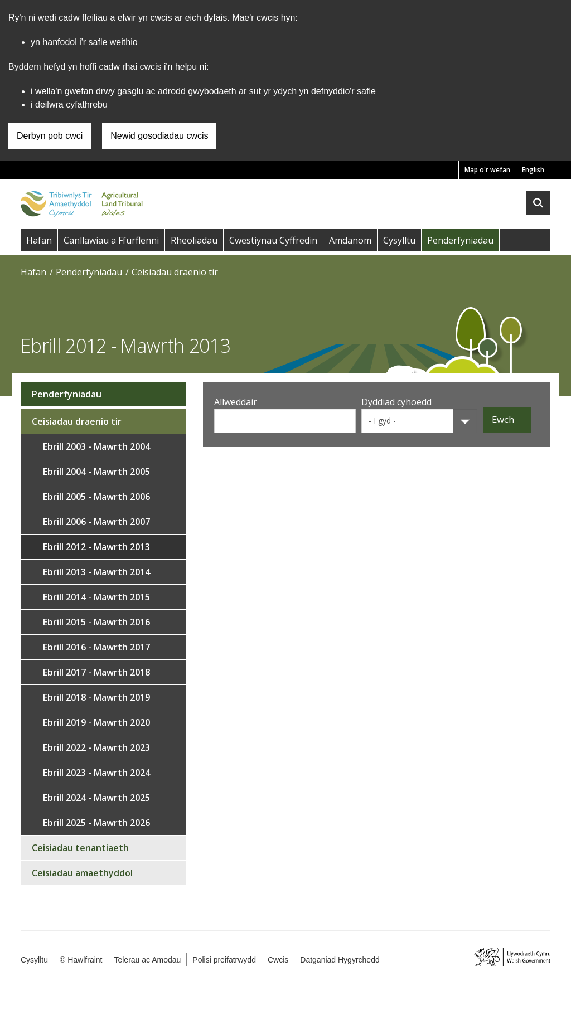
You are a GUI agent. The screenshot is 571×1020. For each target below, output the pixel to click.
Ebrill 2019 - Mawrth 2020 (96, 722)
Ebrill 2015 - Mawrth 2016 (96, 622)
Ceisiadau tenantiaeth (80, 848)
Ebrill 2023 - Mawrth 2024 (96, 772)
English (533, 169)
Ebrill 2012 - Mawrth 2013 (96, 547)
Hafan (39, 240)
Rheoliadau (194, 240)
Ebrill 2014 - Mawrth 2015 (96, 597)
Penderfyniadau (460, 240)
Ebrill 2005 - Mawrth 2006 (96, 496)
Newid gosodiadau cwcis (159, 135)
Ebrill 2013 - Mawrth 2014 (96, 572)
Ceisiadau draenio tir (175, 272)
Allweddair (235, 402)
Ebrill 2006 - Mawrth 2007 (96, 522)
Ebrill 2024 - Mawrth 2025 (96, 797)
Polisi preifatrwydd (224, 959)
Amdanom (350, 240)
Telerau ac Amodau (147, 959)
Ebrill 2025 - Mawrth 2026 (96, 823)
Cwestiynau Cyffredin (273, 240)
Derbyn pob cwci (50, 135)
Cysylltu (399, 240)
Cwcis (278, 959)
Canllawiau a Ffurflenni (111, 240)
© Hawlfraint (81, 959)
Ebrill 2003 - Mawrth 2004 (96, 446)
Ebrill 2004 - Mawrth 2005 (96, 471)
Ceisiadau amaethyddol (82, 873)
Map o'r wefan (487, 169)
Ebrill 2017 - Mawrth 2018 (96, 672)
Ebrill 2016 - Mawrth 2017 (96, 647)
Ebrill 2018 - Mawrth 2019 (96, 697)
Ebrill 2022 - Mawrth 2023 (96, 747)
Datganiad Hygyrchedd (339, 959)
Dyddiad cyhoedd (396, 402)
